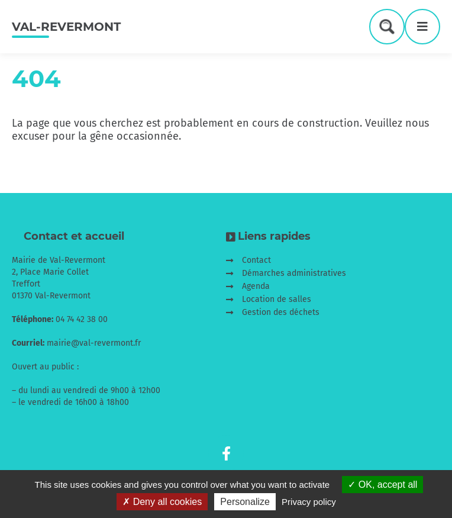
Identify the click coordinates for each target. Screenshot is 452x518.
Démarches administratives (294, 273)
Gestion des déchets (280, 312)
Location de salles (276, 299)
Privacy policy (309, 502)
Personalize (245, 502)
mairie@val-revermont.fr (94, 343)
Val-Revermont (66, 27)
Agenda (256, 286)
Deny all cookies (162, 502)
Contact (256, 260)
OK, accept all (382, 485)
